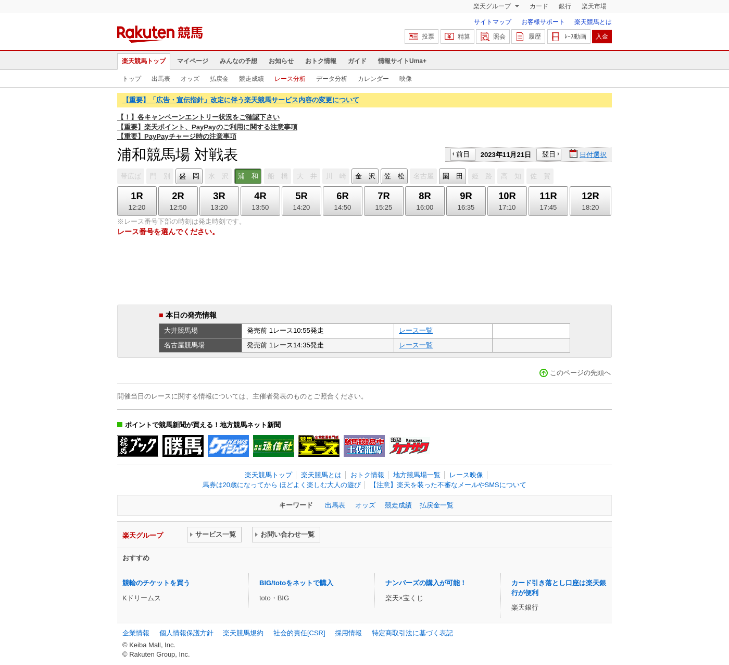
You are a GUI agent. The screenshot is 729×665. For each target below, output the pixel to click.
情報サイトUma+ (402, 61)
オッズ (190, 78)
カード (539, 6)
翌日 (549, 154)
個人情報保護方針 (186, 633)
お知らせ (281, 61)
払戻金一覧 (437, 505)
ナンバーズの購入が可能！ (426, 583)
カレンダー (373, 78)
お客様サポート (543, 22)
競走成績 (251, 78)
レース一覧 (416, 330)
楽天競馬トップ (144, 61)
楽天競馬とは (593, 22)
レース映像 (466, 475)
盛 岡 (189, 176)
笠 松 (394, 176)
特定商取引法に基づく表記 (412, 633)
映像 (405, 78)
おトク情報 (320, 61)
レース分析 (290, 78)
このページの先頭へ (580, 373)
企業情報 (135, 633)
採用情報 (348, 633)
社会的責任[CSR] (299, 633)
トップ (131, 78)
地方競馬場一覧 (417, 475)
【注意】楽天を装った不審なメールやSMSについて (448, 485)
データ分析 (331, 78)
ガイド (357, 61)
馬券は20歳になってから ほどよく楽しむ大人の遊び (282, 485)
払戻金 (219, 78)
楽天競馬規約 (243, 633)
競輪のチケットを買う (156, 583)
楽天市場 (594, 6)
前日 (463, 154)
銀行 (565, 6)
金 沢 (365, 176)
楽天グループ (492, 6)
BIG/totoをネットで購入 (296, 583)
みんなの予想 (238, 61)
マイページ (192, 61)
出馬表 (161, 78)
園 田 (453, 176)
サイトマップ (492, 22)
